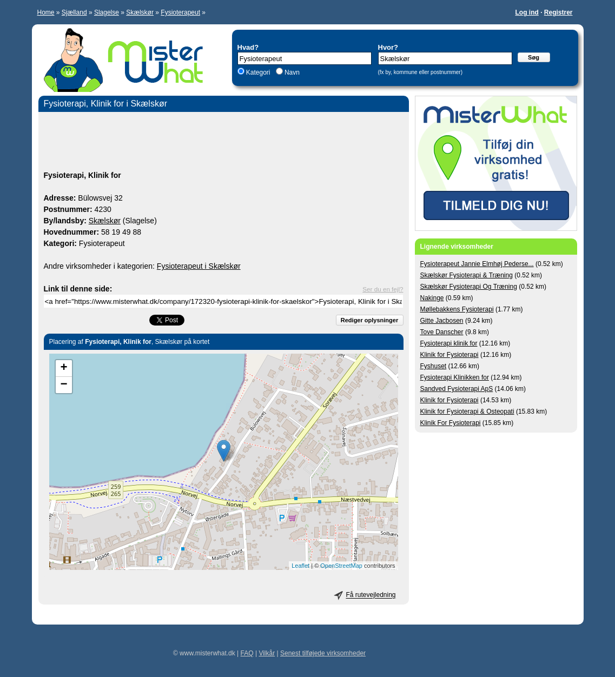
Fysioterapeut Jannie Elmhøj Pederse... (477, 264)
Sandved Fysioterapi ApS (456, 389)
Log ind (526, 12)
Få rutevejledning (370, 595)
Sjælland (74, 12)
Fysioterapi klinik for (449, 343)
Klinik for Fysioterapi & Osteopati (467, 411)
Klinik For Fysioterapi (450, 423)
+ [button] (63, 368)
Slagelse (106, 12)
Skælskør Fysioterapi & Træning (466, 275)
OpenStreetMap (341, 565)
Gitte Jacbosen (442, 320)
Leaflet (300, 565)
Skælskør (140, 12)
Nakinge (432, 298)
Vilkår (267, 653)
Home (46, 12)
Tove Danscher (442, 332)
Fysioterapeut (180, 12)
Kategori (258, 72)
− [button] (63, 385)
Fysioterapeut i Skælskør (199, 266)
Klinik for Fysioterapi (449, 355)
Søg (533, 57)
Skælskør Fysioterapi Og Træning (468, 286)
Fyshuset (433, 366)
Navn (291, 72)
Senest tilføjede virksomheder (323, 653)
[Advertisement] (223, 142)
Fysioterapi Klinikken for (454, 377)
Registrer (558, 12)
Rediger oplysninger (369, 320)
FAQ (247, 653)
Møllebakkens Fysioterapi (457, 309)
